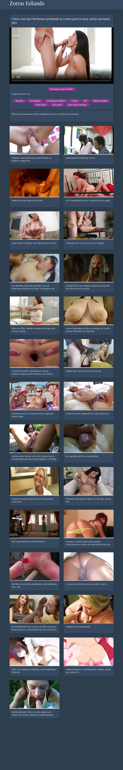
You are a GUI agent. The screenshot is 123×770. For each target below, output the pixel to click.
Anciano (19, 101)
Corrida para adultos (56, 101)
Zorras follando (27, 3)
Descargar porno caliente (61, 89)
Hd (85, 101)
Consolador (35, 101)
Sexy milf (57, 105)
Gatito (74, 101)
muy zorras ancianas (77, 105)
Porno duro (41, 105)
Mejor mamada (100, 101)
